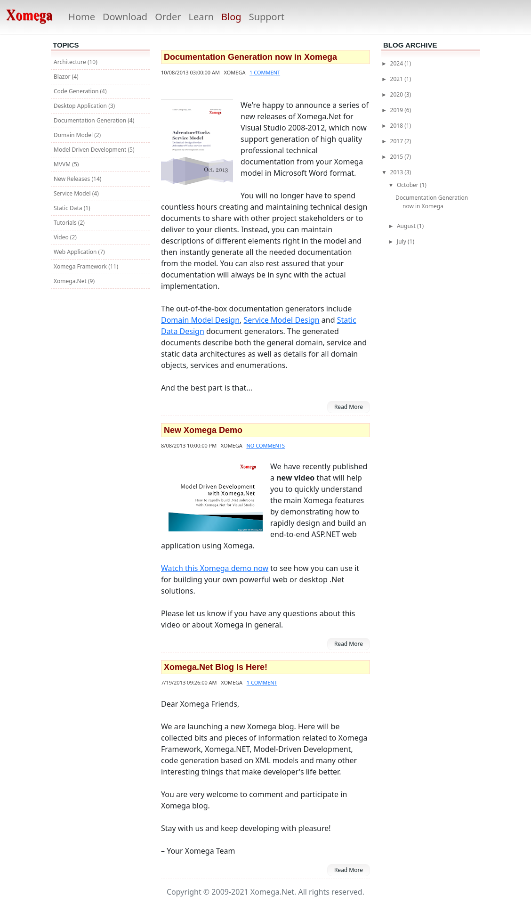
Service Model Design (282, 320)
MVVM (63, 164)
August (407, 226)
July (402, 241)
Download (125, 16)
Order (168, 16)
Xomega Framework (81, 266)
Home (81, 16)
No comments (265, 445)
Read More (348, 407)
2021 (397, 79)
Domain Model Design (200, 320)
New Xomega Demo (203, 430)
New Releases (72, 179)
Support (267, 16)
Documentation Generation (91, 120)
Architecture (71, 62)
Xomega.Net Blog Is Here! (215, 667)
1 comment (264, 72)
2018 (397, 126)
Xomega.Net (71, 281)
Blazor (63, 77)
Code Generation (77, 91)
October (408, 185)
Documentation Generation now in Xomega (250, 57)
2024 (397, 63)
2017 (397, 141)
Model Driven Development (91, 150)
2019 (397, 110)
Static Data (69, 208)
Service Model (73, 193)
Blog (231, 16)
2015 (397, 157)
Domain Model (74, 135)
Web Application (76, 252)
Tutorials (66, 223)
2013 (397, 172)
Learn (201, 16)
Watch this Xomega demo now (214, 568)
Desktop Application (81, 106)
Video (62, 237)
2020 (397, 94)
